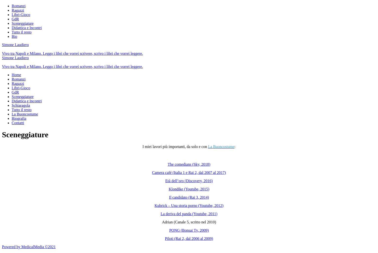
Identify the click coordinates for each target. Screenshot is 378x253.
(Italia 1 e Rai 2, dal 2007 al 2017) (199, 173)
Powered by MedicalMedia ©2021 (29, 247)
